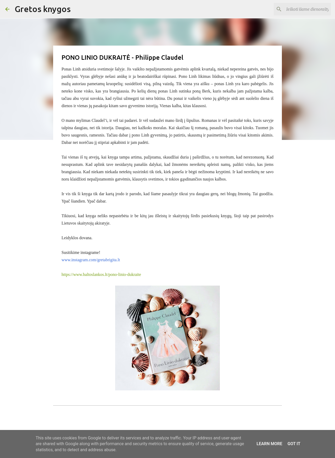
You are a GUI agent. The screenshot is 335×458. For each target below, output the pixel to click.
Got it (293, 443)
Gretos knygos (43, 9)
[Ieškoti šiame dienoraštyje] (303, 9)
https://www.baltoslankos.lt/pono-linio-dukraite (101, 274)
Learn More (269, 443)
